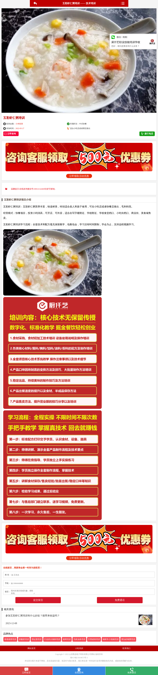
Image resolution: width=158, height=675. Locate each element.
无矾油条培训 (79, 639)
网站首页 (32, 648)
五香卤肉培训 (94, 639)
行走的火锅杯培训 (52, 639)
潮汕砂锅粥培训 (128, 639)
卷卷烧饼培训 (10, 639)
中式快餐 (83, 124)
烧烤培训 (67, 639)
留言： (7, 592)
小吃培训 (79, 648)
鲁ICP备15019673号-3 (79, 658)
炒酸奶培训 (24, 639)
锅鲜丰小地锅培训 (111, 639)
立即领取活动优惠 (79, 176)
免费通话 (120, 600)
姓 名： (8, 575)
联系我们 (126, 648)
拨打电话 (147, 134)
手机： (7, 583)
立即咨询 (11, 134)
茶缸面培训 (37, 639)
